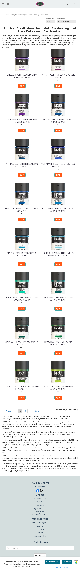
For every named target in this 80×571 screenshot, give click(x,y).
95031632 (40, 512)
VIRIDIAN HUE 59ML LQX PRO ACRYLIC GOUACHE (21, 343)
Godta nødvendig (52, 562)
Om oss (40, 533)
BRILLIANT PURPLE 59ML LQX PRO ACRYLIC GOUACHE (22, 76)
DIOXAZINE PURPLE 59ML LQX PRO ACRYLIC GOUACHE (22, 120)
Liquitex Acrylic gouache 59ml (37, 15)
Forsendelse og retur (40, 522)
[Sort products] (66, 21)
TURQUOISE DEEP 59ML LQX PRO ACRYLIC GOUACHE (58, 298)
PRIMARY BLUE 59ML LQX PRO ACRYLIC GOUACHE (22, 209)
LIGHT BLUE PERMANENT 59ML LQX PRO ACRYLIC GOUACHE (58, 254)
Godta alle (67, 562)
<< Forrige (7, 411)
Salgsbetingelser (40, 536)
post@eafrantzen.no (40, 514)
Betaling (40, 526)
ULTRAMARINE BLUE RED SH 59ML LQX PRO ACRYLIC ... (58, 165)
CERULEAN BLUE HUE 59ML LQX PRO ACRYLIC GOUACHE (58, 209)
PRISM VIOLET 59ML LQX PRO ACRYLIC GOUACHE (58, 76)
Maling (12, 15)
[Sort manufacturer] (50, 21)
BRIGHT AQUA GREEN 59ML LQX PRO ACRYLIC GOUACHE (22, 298)
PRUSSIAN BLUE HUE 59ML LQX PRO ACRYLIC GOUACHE (58, 120)
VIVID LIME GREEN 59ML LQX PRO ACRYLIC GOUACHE (58, 387)
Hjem (6, 15)
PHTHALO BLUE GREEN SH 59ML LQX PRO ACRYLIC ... (22, 165)
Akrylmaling (20, 15)
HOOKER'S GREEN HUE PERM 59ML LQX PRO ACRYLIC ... (22, 387)
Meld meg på (40, 555)
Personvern (40, 529)
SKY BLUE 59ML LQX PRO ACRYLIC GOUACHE (21, 254)
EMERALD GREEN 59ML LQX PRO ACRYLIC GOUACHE (58, 343)
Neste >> (38, 411)
